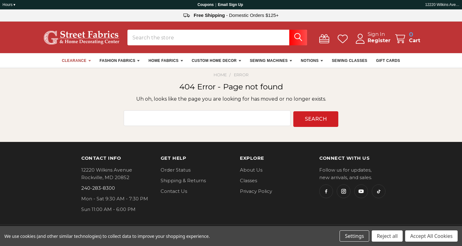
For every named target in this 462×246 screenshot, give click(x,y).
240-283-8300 (98, 190)
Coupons (205, 5)
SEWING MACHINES (271, 64)
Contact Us (174, 193)
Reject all (387, 236)
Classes (248, 183)
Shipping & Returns (183, 183)
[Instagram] (343, 193)
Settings (354, 236)
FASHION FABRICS (120, 64)
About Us (251, 172)
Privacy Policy (256, 193)
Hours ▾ (8, 5)
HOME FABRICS (165, 64)
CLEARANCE (76, 64)
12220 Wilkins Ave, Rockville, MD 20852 (442, 5)
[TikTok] (378, 193)
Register (372, 44)
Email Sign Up (230, 5)
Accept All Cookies (431, 236)
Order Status (176, 172)
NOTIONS (312, 64)
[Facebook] (326, 193)
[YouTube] (361, 193)
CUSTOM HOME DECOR (216, 64)
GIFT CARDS (388, 64)
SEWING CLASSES (349, 64)
